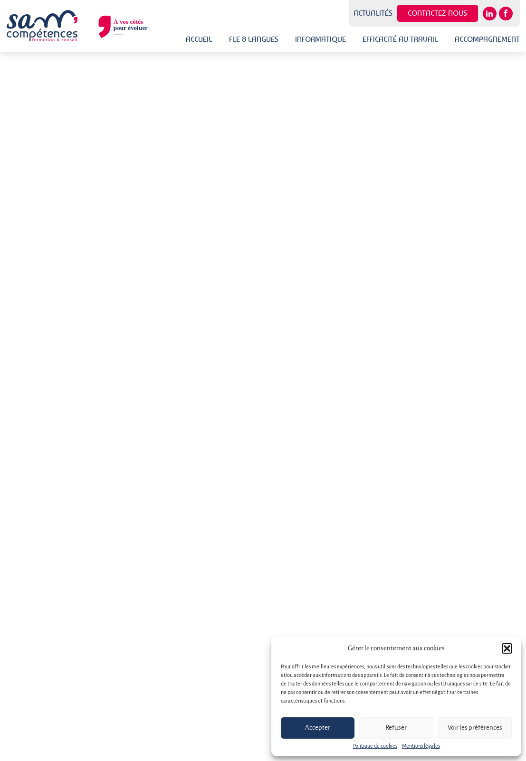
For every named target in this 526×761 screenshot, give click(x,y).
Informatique (320, 39)
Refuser (396, 728)
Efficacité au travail (400, 39)
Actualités (373, 13)
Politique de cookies (375, 746)
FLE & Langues (253, 39)
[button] (507, 648)
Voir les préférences (475, 728)
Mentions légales (421, 746)
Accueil (199, 39)
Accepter (317, 728)
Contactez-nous (437, 13)
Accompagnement (487, 39)
